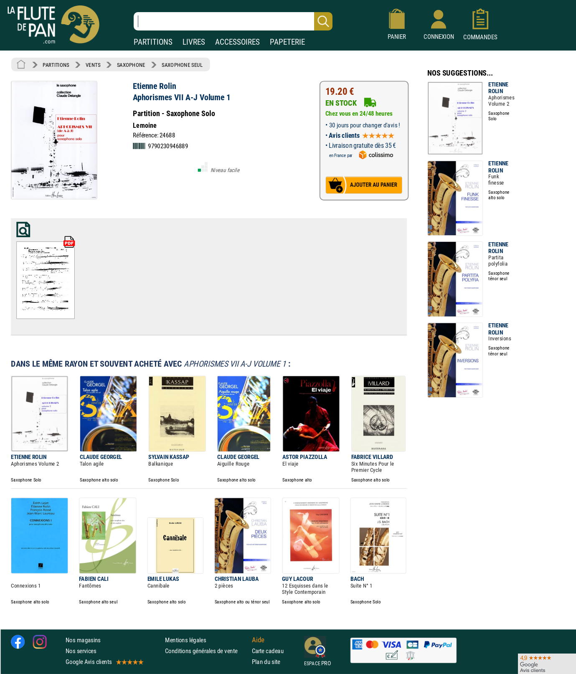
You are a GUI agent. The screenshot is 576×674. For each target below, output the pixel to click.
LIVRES (194, 42)
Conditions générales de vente (206, 650)
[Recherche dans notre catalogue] (233, 21)
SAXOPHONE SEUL (182, 64)
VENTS (93, 64)
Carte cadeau (268, 650)
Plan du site (266, 661)
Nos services (81, 650)
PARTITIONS (153, 42)
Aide (258, 640)
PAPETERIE (287, 42)
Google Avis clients (104, 661)
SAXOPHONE (131, 64)
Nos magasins (83, 639)
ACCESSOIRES (237, 42)
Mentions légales (185, 639)
